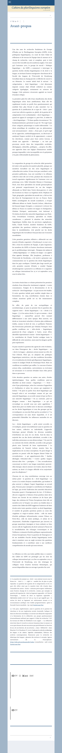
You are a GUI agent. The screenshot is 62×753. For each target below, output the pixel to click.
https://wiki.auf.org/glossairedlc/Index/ (22, 642)
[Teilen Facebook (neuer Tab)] (11, 21)
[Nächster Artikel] (50, 15)
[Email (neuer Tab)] (17, 21)
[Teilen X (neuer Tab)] (13, 21)
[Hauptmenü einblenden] (9, 2)
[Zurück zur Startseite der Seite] (31, 8)
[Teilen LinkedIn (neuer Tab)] (15, 21)
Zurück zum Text (38, 605)
